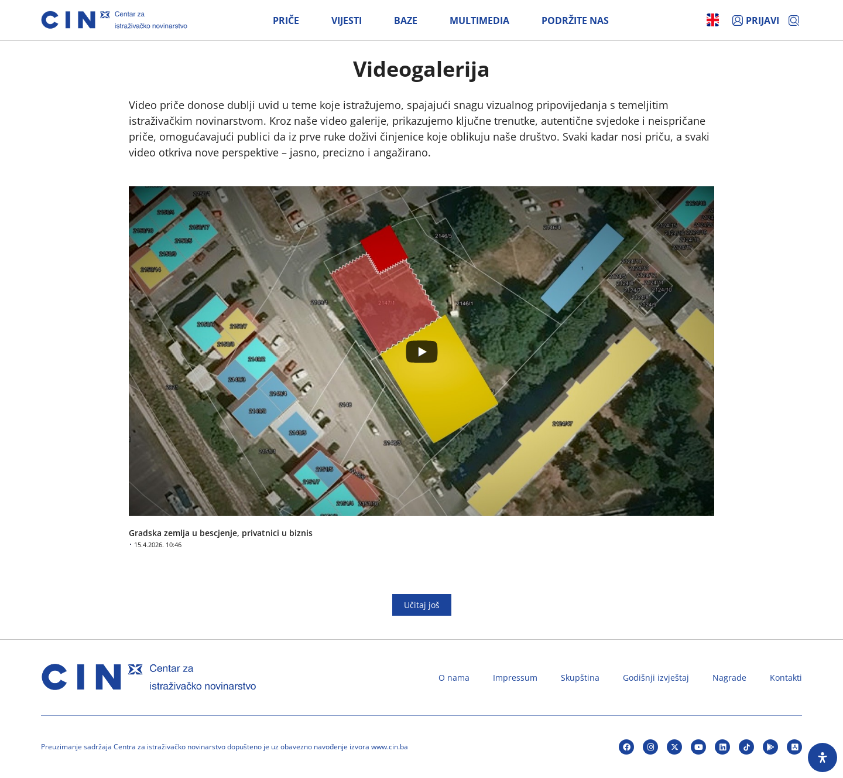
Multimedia (479, 20)
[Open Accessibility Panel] (822, 757)
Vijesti (346, 20)
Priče (286, 20)
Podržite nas (575, 20)
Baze (405, 20)
